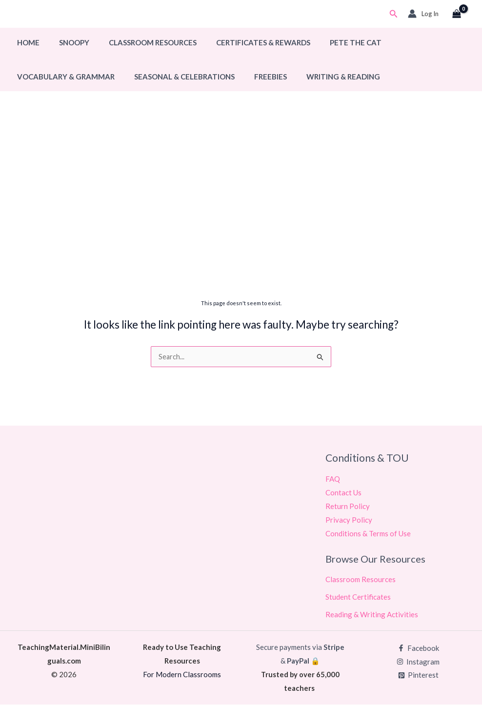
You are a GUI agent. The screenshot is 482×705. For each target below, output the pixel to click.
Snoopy (67, 42)
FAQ (332, 479)
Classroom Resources (140, 42)
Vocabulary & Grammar (63, 76)
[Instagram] (418, 662)
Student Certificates (358, 597)
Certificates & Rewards (246, 42)
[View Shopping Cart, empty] (456, 14)
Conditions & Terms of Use (368, 533)
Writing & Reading (326, 76)
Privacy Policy (348, 520)
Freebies (258, 76)
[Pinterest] (418, 675)
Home (26, 42)
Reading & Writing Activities (371, 614)
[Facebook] (418, 649)
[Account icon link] (423, 14)
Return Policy (347, 506)
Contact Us (343, 493)
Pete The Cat (334, 42)
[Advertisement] (241, 218)
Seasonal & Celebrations (177, 76)
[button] (393, 14)
